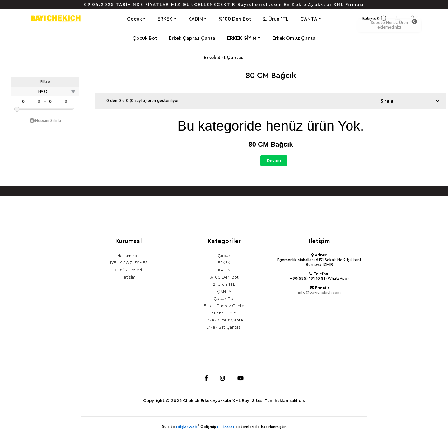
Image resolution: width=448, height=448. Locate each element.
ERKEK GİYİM (241, 38)
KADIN (195, 18)
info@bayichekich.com (319, 292)
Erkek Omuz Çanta (293, 38)
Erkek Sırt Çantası (224, 57)
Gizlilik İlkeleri (128, 270)
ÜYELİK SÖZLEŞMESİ (128, 263)
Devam (274, 160)
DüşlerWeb (186, 427)
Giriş (398, 18)
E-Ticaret (226, 427)
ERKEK (164, 18)
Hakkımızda (128, 256)
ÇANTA (308, 18)
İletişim (128, 277)
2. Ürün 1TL (275, 18)
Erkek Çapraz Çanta (192, 38)
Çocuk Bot (145, 38)
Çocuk (134, 18)
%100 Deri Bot (234, 18)
